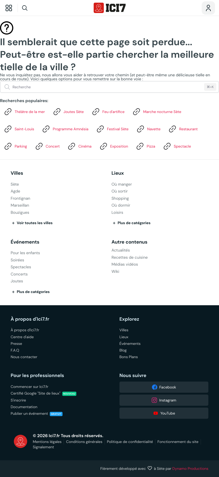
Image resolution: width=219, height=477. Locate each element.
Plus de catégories (131, 223)
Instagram (163, 400)
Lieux (117, 173)
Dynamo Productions (190, 468)
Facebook (164, 387)
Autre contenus (129, 242)
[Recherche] (35, 8)
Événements (25, 242)
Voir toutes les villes (32, 223)
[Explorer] (9, 8)
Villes (17, 173)
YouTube (164, 413)
